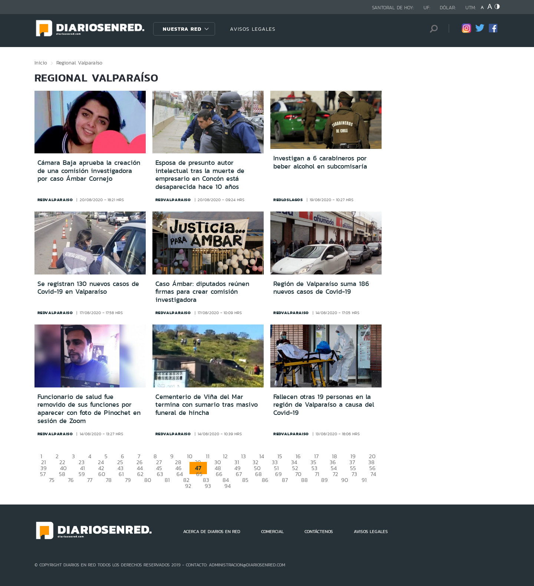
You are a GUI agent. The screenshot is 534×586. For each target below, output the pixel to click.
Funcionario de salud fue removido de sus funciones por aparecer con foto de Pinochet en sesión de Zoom (89, 409)
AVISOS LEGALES (253, 29)
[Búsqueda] (432, 28)
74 (373, 474)
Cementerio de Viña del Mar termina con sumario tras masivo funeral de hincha (206, 404)
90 (344, 480)
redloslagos (288, 200)
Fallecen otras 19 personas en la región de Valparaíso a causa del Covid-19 (323, 404)
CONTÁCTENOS (318, 531)
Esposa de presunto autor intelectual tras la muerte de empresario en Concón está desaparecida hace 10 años (199, 175)
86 (265, 480)
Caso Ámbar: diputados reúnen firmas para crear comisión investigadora (202, 291)
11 (208, 456)
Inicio (40, 62)
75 (52, 480)
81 (167, 480)
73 (354, 474)
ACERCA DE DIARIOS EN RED (211, 531)
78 (109, 480)
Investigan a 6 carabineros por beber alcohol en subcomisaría (320, 162)
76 (71, 480)
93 (208, 486)
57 (43, 474)
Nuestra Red (182, 29)
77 (89, 480)
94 (227, 486)
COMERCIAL (272, 531)
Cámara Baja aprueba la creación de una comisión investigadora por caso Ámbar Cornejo (88, 170)
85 (245, 480)
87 (285, 480)
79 (128, 480)
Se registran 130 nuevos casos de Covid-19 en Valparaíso (88, 288)
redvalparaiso (55, 200)
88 (304, 480)
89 (324, 480)
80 (147, 480)
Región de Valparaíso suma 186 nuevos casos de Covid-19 (321, 288)
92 (188, 486)
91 (364, 480)
